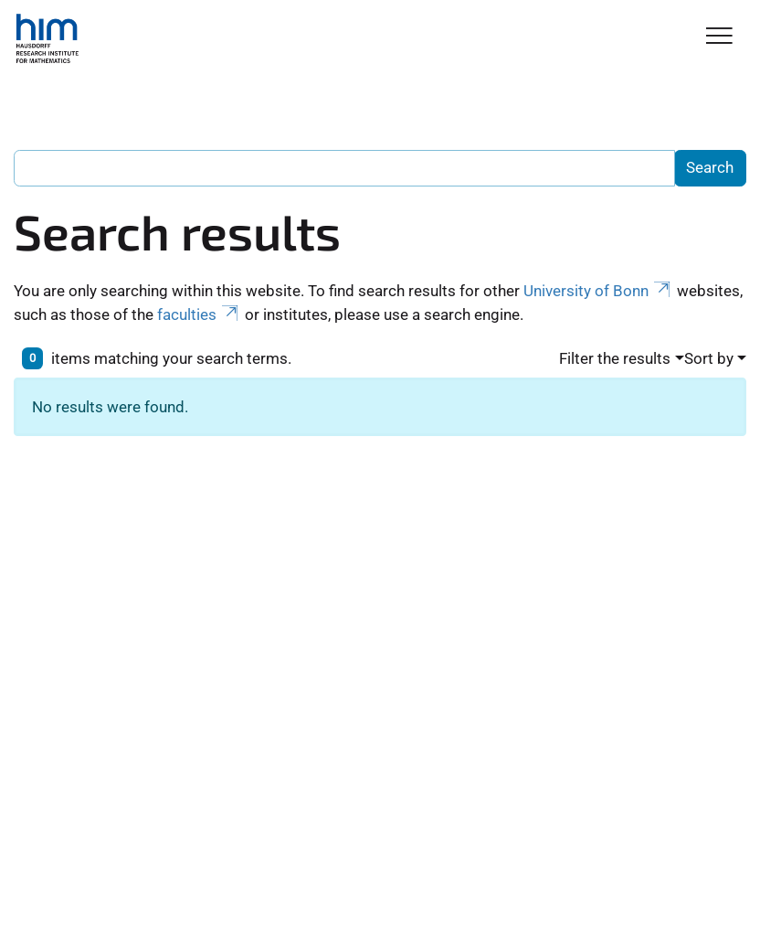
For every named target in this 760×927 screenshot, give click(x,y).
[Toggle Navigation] (719, 37)
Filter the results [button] (614, 358)
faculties (199, 314)
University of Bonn (598, 291)
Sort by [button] (709, 358)
